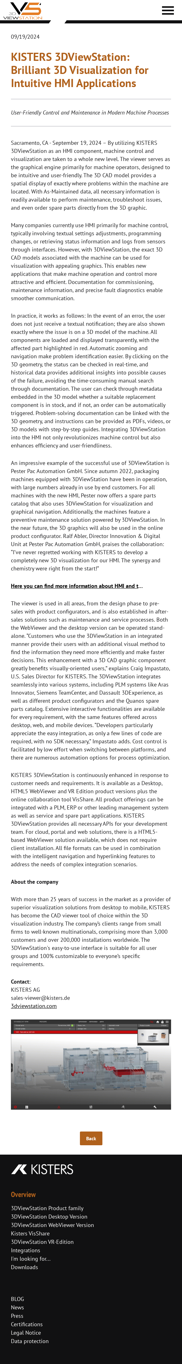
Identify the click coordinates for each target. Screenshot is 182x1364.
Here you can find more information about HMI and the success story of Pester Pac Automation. (78, 585)
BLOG (17, 1299)
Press (17, 1315)
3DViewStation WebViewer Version (52, 1225)
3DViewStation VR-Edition (42, 1241)
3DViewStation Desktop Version (49, 1216)
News (17, 1307)
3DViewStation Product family (47, 1208)
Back (91, 1138)
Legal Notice (26, 1332)
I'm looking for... (31, 1258)
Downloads (24, 1267)
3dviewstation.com (34, 1006)
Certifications (27, 1324)
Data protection (30, 1341)
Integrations (25, 1250)
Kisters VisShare (30, 1233)
